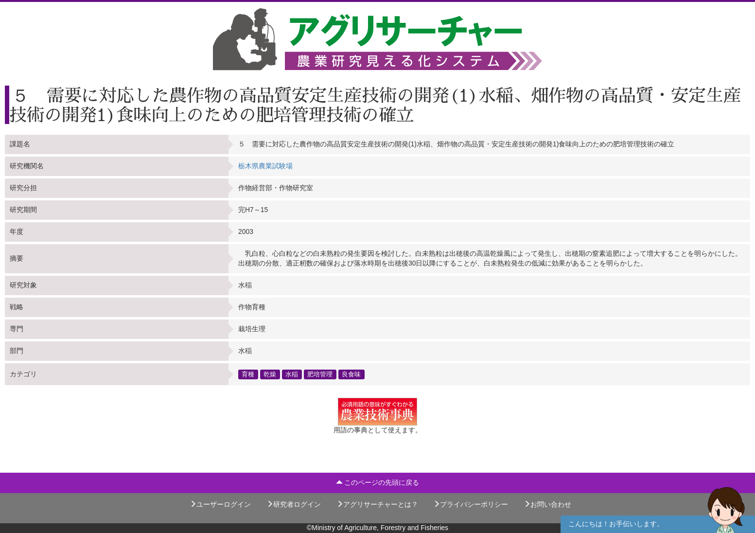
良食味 (351, 374)
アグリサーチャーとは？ (377, 504)
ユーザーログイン (220, 504)
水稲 (291, 374)
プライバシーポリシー (470, 504)
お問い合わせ (547, 504)
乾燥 (269, 374)
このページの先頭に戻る (378, 482)
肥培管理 (320, 374)
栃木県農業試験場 (265, 166)
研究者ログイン (293, 504)
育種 (248, 374)
